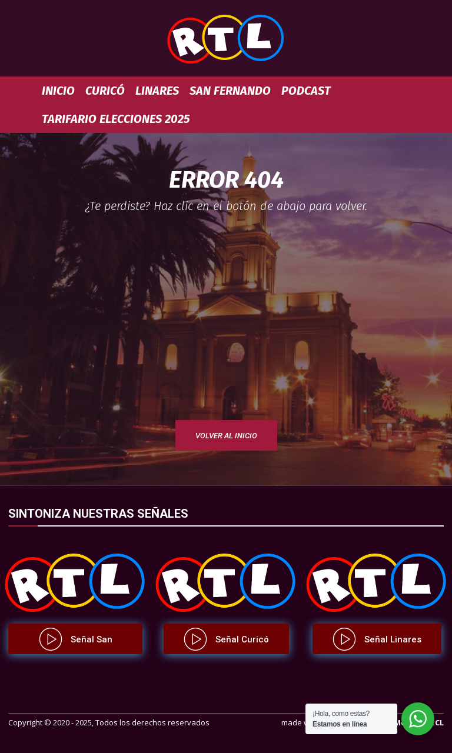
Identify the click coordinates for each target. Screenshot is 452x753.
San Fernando (230, 91)
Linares (157, 91)
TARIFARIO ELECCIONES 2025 (116, 119)
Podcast (306, 91)
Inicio (58, 91)
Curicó (105, 91)
